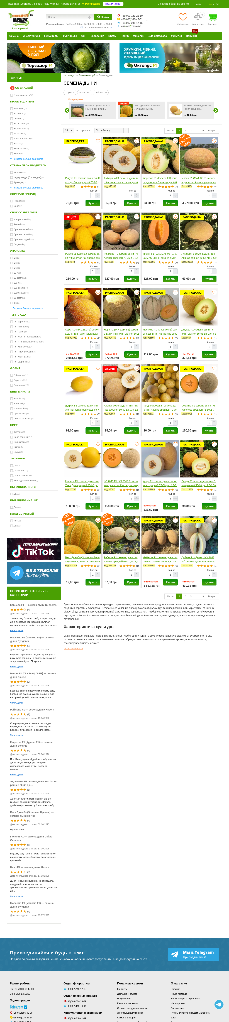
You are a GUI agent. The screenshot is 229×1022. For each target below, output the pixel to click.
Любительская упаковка (130, 1012)
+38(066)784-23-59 (76, 1001)
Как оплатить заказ (127, 1003)
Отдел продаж (20, 1000)
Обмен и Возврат (126, 1017)
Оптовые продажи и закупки (132, 1008)
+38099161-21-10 (132, 15)
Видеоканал (177, 1008)
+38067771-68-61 (132, 26)
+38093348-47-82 (132, 19)
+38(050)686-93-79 (23, 1012)
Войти (198, 4)
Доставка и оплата (31, 3)
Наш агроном (178, 1003)
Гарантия (13, 3)
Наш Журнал (51, 3)
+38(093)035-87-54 (23, 1017)
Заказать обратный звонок (173, 3)
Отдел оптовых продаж (80, 995)
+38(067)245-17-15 (76, 989)
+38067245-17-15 (132, 22)
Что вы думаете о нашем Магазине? (190, 1012)
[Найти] (103, 17)
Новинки (175, 989)
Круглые (69, 92)
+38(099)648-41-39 (76, 1018)
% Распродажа (91, 3)
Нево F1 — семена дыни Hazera (29, 867)
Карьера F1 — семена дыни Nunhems (33, 605)
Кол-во (94, 190)
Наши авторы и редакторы (185, 998)
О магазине (179, 983)
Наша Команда (179, 993)
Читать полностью (73, 648)
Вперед (212, 130)
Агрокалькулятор (71, 3)
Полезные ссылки (130, 983)
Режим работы (20, 983)
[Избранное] (182, 19)
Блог (173, 1017)
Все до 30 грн (113, 4)
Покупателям (124, 998)
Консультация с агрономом (83, 1012)
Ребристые (101, 92)
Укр (217, 4)
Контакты (122, 989)
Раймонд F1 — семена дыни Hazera (32, 709)
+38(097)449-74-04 (76, 1006)
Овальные (84, 92)
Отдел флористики (77, 983)
